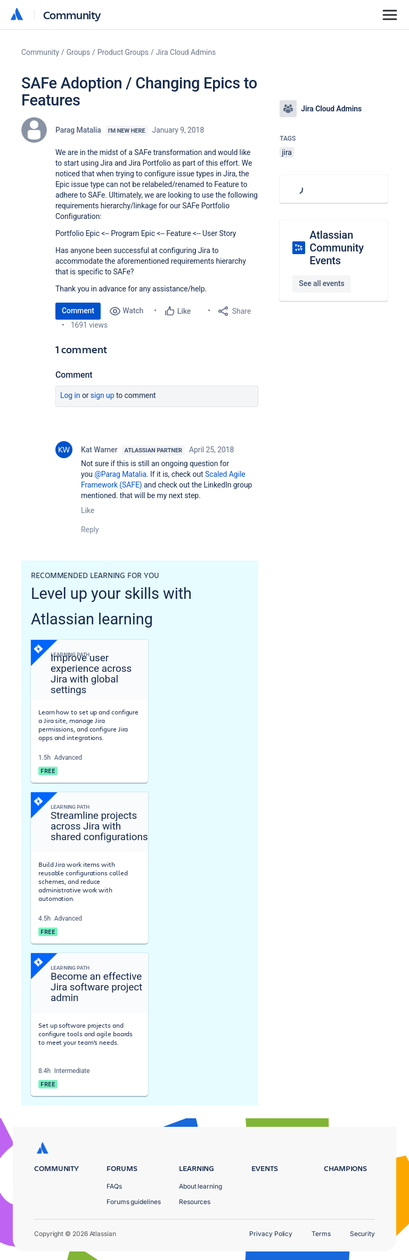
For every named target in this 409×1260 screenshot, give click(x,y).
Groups (78, 52)
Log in (70, 395)
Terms (321, 1234)
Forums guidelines (134, 1202)
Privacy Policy (270, 1234)
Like (87, 510)
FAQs (114, 1186)
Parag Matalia (78, 130)
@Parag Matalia (120, 474)
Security (362, 1234)
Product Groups (123, 52)
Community (72, 14)
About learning (200, 1186)
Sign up (102, 395)
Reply (90, 529)
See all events (321, 283)
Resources (194, 1202)
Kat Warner (99, 449)
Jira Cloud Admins (186, 52)
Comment (78, 310)
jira (287, 152)
